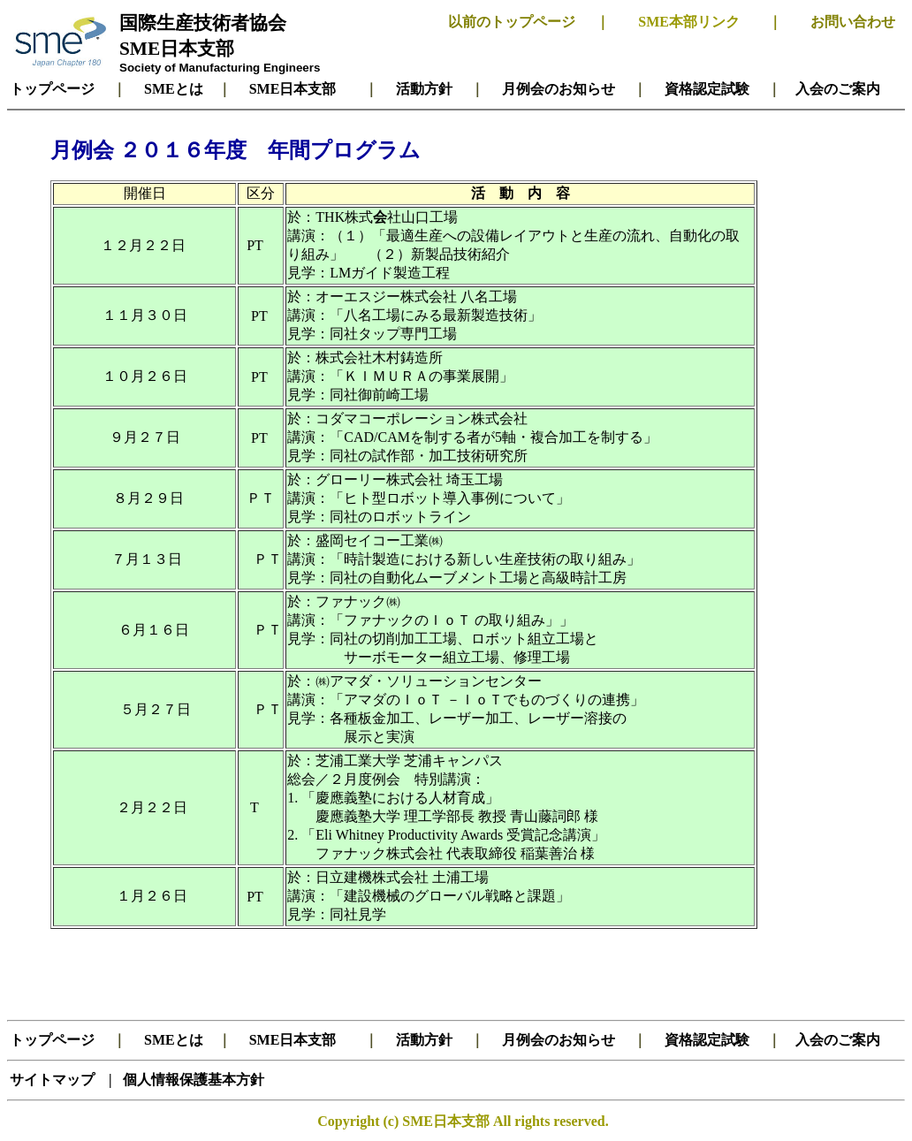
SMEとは (173, 88)
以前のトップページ (511, 21)
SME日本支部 (176, 48)
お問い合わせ (852, 21)
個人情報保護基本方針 (191, 1079)
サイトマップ (54, 1079)
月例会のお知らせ (558, 88)
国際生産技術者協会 (202, 23)
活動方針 (424, 88)
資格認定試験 (707, 88)
